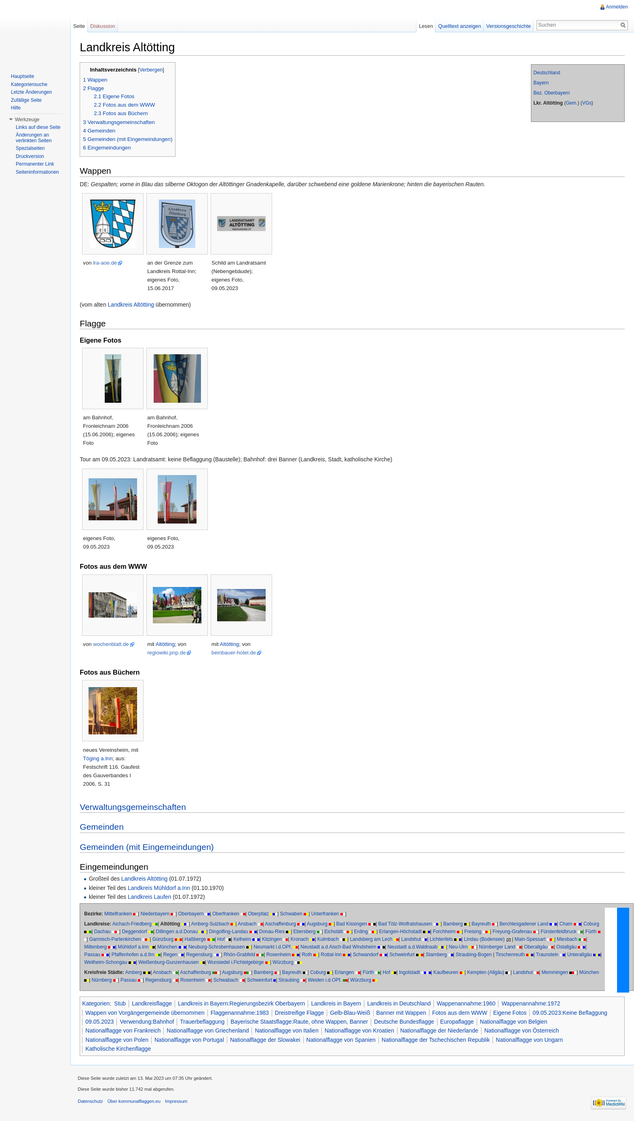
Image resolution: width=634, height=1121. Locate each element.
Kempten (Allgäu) (487, 973)
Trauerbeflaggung (204, 1022)
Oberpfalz (260, 914)
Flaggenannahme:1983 (241, 1013)
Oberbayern (192, 914)
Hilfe (16, 108)
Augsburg (319, 924)
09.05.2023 (101, 1022)
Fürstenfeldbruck (560, 932)
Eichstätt (335, 932)
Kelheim (243, 939)
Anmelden (617, 7)
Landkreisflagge (153, 1004)
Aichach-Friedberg (133, 924)
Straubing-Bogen (475, 955)
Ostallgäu (568, 947)
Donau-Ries (273, 932)
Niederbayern (156, 914)
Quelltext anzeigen (459, 26)
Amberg (135, 973)
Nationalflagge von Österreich (523, 1031)
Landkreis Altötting (132, 305)
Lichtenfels (442, 939)
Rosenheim (280, 955)
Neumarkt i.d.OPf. (274, 947)
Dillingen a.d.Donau (178, 932)
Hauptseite (22, 76)
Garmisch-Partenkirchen (116, 939)
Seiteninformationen (37, 172)
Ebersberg (306, 932)
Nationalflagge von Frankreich (124, 1031)
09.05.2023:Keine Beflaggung (571, 1013)
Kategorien (97, 1004)
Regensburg (201, 955)
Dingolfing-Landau (230, 932)
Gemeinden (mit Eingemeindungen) (148, 847)
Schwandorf (367, 955)
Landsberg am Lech (372, 939)
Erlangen (345, 973)
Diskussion (103, 26)
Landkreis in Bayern (338, 1004)
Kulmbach (329, 939)
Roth (308, 955)
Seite (80, 26)
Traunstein (548, 955)
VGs (586, 103)
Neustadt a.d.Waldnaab (414, 947)
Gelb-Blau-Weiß (352, 1013)
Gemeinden (103, 827)
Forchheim (445, 932)
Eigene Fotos (511, 1013)
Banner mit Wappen (402, 1013)
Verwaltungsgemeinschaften (134, 807)
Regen (172, 955)
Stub (121, 1004)
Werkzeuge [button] (27, 119)
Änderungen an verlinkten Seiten (34, 137)
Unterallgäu (581, 955)
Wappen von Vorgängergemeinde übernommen (146, 1013)
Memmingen (556, 973)
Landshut (413, 939)
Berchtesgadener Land (525, 924)
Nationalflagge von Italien (288, 1031)
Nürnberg (103, 980)
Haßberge (196, 939)
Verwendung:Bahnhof (148, 1022)
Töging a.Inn (99, 759)
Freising (474, 932)
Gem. (571, 103)
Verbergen (152, 70)
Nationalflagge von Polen (118, 1040)
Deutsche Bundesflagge (406, 1022)
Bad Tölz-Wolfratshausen (406, 924)
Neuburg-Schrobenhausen (218, 947)
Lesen (425, 26)
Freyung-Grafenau (513, 932)
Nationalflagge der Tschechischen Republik (437, 1040)
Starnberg (437, 955)
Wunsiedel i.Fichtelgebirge (239, 962)
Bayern (540, 83)
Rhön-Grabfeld (241, 955)
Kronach (301, 939)
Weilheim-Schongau (109, 962)
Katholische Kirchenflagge (119, 1049)
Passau (94, 955)
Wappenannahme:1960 (467, 1004)
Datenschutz (91, 1102)
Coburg (593, 924)
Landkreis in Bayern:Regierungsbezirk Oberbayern (243, 1004)
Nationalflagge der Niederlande (441, 1031)
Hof (222, 939)
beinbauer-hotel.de (235, 653)
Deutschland (546, 73)
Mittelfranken (119, 914)
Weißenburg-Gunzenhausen (172, 962)
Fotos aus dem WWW (460, 1013)
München (169, 947)
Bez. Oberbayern (551, 93)
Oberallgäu (537, 947)
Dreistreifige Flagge (300, 1013)
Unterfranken (326, 914)
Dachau (103, 932)
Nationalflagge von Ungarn (530, 1040)
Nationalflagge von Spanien (342, 1040)
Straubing (290, 980)
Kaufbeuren (447, 973)
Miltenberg (97, 947)
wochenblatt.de (113, 644)
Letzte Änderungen (31, 92)
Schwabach (227, 980)
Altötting (166, 644)
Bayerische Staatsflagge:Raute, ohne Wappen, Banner (301, 1022)
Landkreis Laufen (151, 897)
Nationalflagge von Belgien (515, 1022)
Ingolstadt (410, 973)
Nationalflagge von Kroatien (360, 1031)
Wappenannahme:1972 (532, 1004)
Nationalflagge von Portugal (191, 1040)
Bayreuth (482, 924)
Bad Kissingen (353, 924)
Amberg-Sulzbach (211, 924)
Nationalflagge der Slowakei (267, 1040)
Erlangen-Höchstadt (401, 932)
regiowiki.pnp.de (168, 653)
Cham (567, 924)
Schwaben (292, 914)
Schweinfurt (403, 955)
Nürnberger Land (498, 947)
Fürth (592, 932)
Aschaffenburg (281, 924)
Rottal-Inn (332, 955)
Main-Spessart (531, 939)
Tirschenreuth (511, 955)
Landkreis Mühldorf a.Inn (160, 888)
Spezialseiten (30, 148)
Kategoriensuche (29, 84)
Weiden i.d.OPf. (326, 980)
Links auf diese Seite (38, 127)
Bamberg (454, 924)
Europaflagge (458, 1022)
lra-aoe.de (106, 263)
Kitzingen (273, 939)
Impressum (178, 1102)
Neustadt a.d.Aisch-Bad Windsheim (340, 947)
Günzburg (164, 939)
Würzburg (287, 962)
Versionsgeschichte (508, 26)
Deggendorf (135, 932)
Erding (362, 932)
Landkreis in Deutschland (400, 1004)
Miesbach (568, 939)
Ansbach (248, 924)
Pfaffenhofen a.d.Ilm (134, 955)
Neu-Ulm (459, 947)
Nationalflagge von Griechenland (209, 1031)
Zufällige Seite (26, 100)
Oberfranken (227, 914)
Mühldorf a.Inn (134, 947)
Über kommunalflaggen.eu (135, 1102)
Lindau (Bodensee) (485, 939)
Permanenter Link (35, 164)
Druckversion (30, 156)
